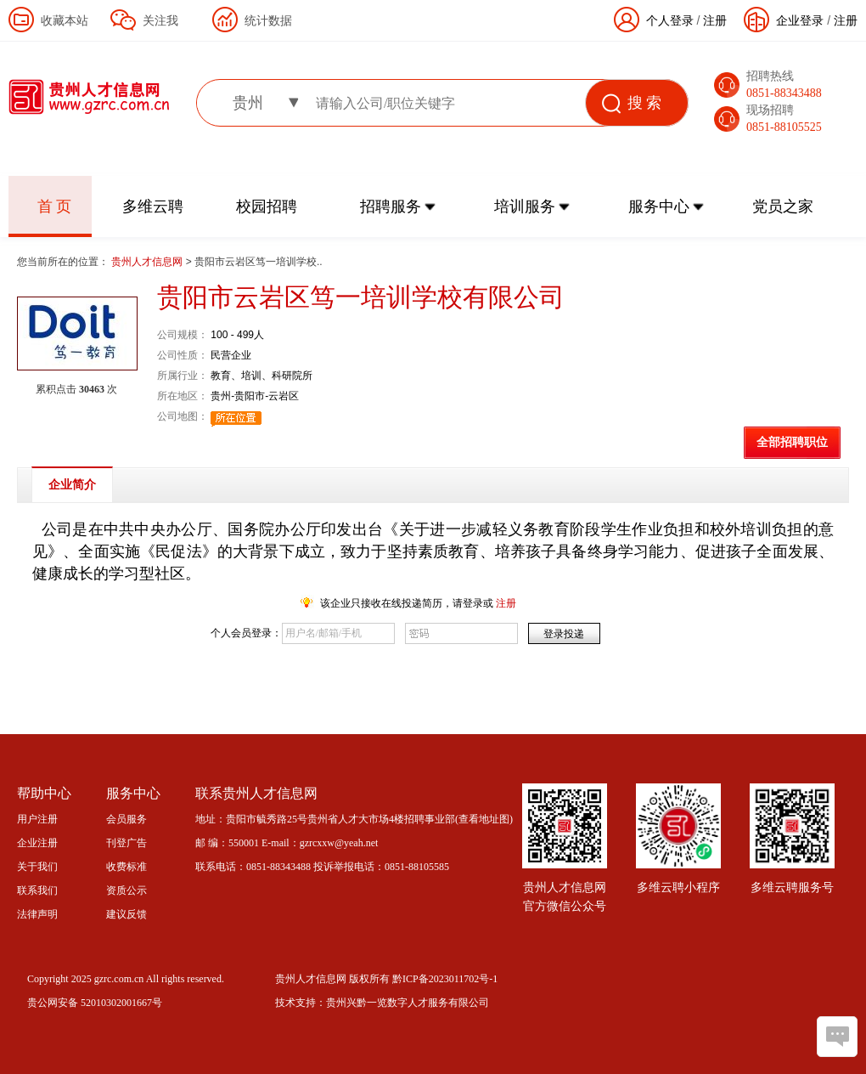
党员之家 (782, 206)
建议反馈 (126, 914)
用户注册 (37, 819)
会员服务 (126, 819)
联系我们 (37, 890)
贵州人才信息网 (148, 262)
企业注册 (37, 843)
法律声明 (37, 914)
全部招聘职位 (792, 442)
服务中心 (658, 206)
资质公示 (126, 890)
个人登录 (670, 20)
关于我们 (37, 867)
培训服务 (524, 206)
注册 (846, 20)
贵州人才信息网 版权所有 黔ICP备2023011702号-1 (386, 979)
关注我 (160, 20)
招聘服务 (390, 206)
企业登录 (800, 20)
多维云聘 (152, 206)
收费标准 (126, 867)
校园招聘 (266, 206)
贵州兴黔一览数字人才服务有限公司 (407, 1003)
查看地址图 (483, 819)
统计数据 (268, 20)
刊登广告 (126, 843)
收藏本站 (64, 20)
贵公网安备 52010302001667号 (94, 1003)
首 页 (54, 206)
